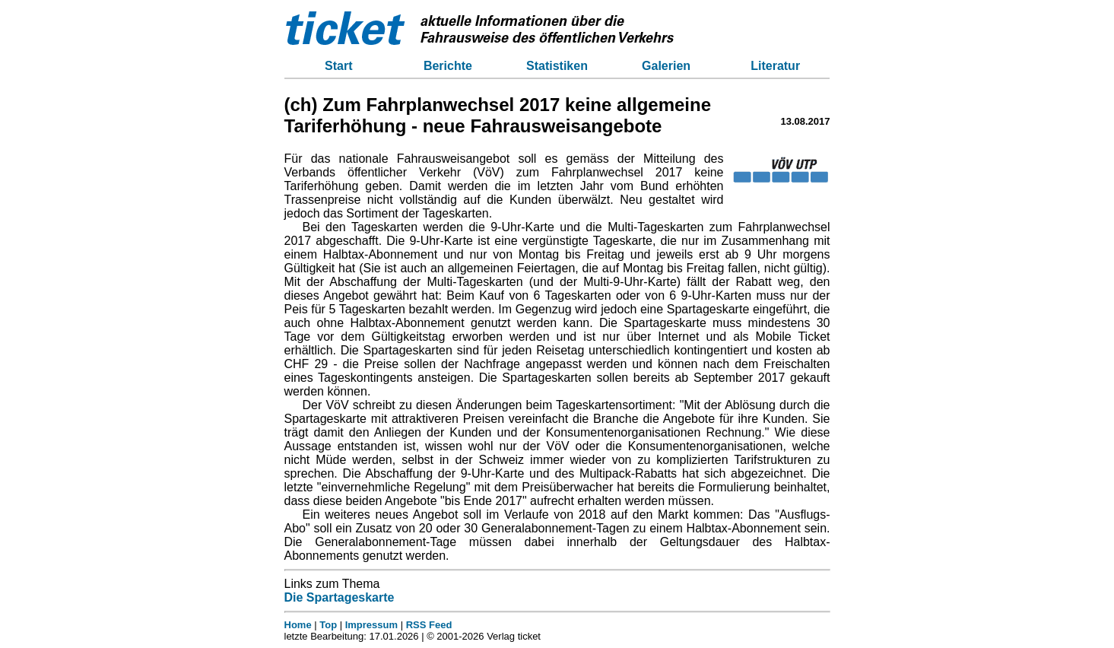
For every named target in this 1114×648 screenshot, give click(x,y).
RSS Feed (429, 625)
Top (328, 625)
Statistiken (557, 65)
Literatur (775, 65)
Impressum (371, 625)
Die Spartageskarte (339, 597)
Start (338, 65)
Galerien (666, 65)
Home (298, 625)
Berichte (448, 65)
